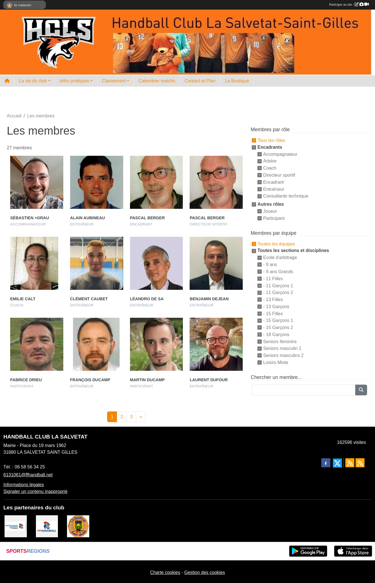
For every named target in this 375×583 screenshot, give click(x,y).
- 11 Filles (273, 278)
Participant (274, 218)
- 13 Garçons (276, 306)
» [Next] (141, 416)
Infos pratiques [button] (74, 80)
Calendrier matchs (156, 80)
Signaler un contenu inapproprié (35, 491)
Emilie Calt (22, 299)
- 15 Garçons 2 (278, 327)
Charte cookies (165, 572)
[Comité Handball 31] (16, 525)
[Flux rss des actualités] (349, 462)
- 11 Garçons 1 (278, 285)
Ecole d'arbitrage (280, 257)
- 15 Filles (273, 313)
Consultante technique (285, 196)
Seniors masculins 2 (283, 355)
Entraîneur (273, 189)
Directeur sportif (279, 175)
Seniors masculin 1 (282, 348)
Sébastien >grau (29, 218)
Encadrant (273, 182)
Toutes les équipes (276, 243)
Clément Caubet (89, 299)
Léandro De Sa (147, 299)
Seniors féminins (279, 341)
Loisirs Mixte (275, 362)
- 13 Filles (273, 299)
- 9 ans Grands (278, 271)
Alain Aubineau (87, 218)
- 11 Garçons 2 (278, 292)
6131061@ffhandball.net (28, 474)
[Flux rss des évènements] (360, 462)
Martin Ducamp (147, 380)
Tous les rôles (271, 140)
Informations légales (23, 484)
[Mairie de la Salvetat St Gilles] (78, 525)
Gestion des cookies (204, 572)
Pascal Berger (147, 218)
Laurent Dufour (208, 380)
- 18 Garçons (276, 334)
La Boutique (237, 80)
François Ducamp (90, 380)
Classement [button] (114, 80)
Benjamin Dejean (209, 299)
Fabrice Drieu (26, 380)
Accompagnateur (280, 154)
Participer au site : (349, 4)
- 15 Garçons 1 (278, 320)
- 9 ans (270, 264)
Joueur (270, 211)
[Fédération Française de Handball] (47, 525)
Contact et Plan (200, 80)
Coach (269, 168)
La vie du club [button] (33, 80)
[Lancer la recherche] (361, 390)
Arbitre (269, 161)
